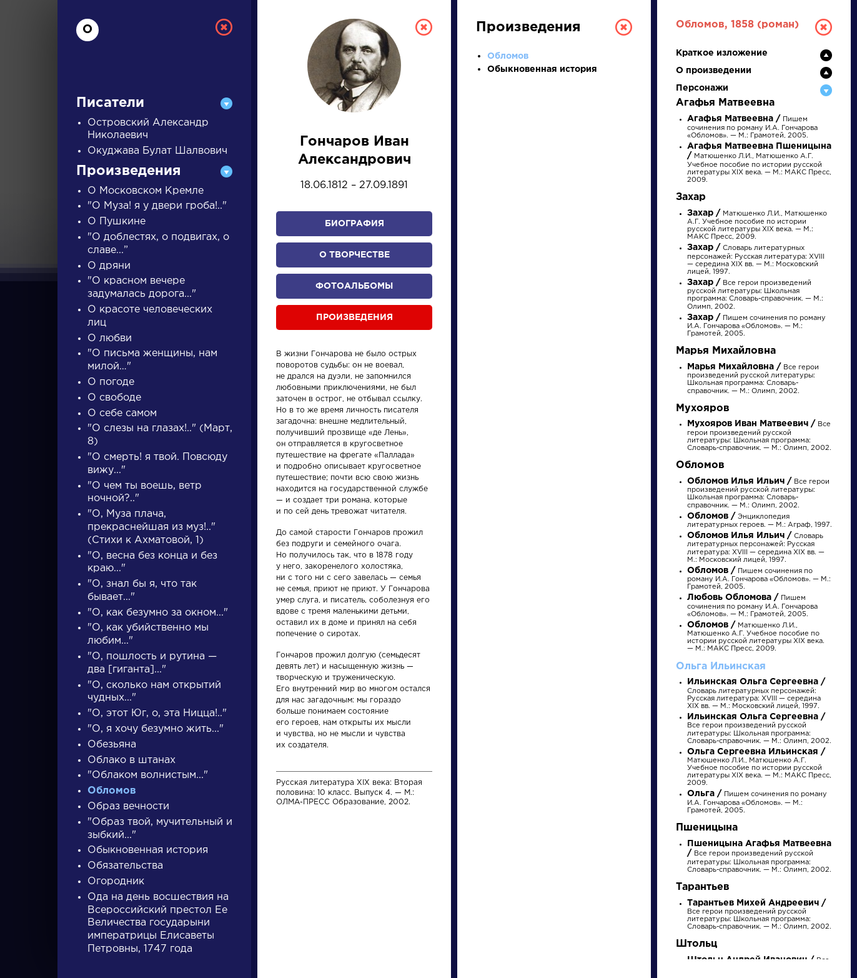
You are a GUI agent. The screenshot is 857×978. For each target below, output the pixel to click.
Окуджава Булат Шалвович (157, 151)
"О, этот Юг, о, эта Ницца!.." (157, 713)
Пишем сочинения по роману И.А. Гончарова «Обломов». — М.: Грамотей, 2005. (752, 127)
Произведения (354, 317)
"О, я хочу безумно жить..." (155, 729)
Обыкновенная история (147, 850)
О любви (109, 338)
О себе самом (122, 413)
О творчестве (354, 255)
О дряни (109, 266)
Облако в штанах (131, 760)
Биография (354, 223)
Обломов (111, 791)
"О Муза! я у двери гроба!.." (157, 206)
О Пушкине (116, 221)
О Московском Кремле (145, 191)
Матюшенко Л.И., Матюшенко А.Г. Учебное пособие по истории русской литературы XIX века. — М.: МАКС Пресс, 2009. (759, 163)
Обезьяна (111, 744)
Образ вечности (128, 806)
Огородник (115, 881)
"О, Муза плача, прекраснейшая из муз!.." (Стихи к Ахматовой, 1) (151, 527)
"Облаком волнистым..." (147, 775)
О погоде (110, 382)
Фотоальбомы (354, 286)
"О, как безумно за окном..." (157, 612)
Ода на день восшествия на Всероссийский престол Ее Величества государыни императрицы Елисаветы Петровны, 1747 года (158, 923)
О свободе (114, 397)
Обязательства (125, 866)
